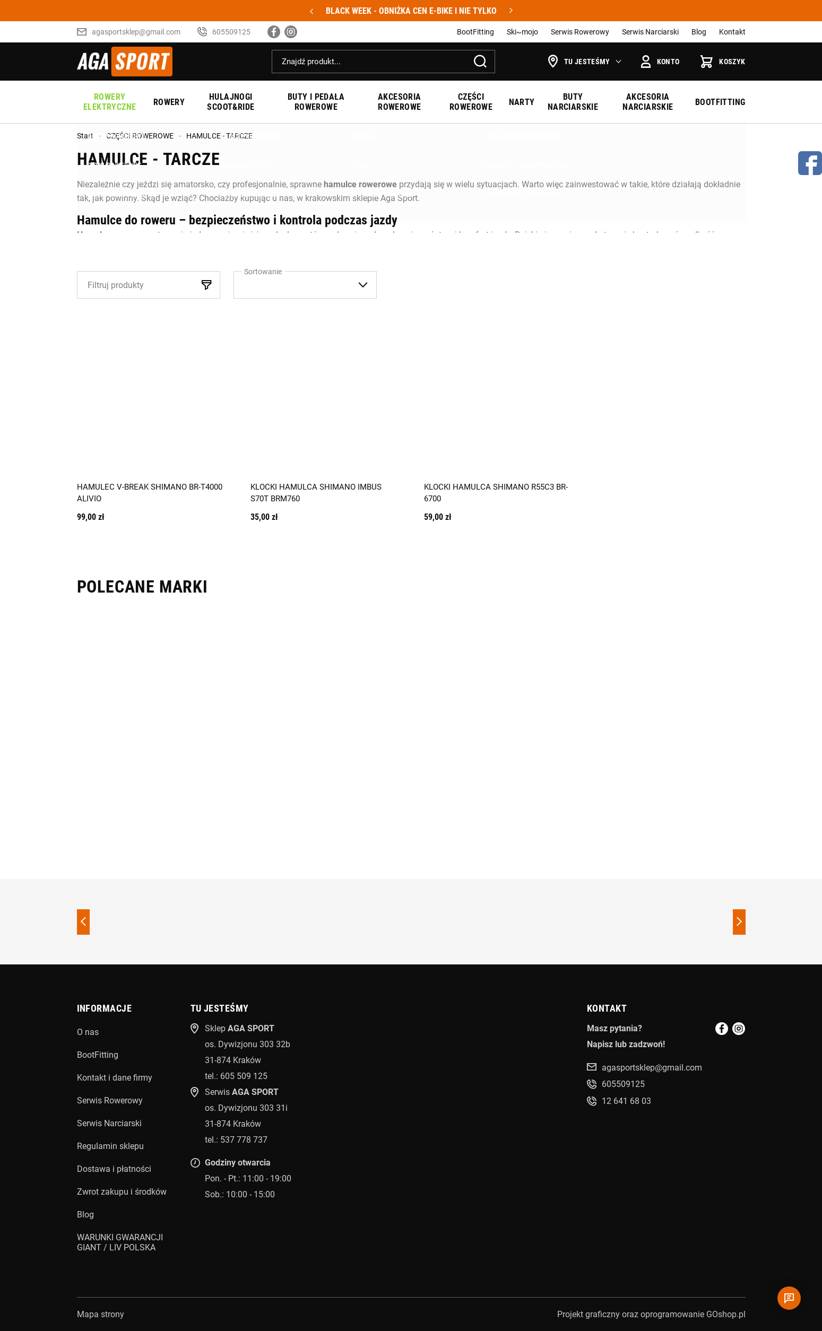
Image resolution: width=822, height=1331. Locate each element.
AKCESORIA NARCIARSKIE (647, 102)
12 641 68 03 (626, 1101)
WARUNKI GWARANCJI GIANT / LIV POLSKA (120, 1242)
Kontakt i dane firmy (114, 1078)
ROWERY (169, 102)
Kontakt (732, 32)
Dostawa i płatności (114, 1169)
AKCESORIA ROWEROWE (399, 102)
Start (85, 136)
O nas (88, 1032)
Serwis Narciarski (650, 32)
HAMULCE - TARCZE (219, 136)
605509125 (231, 32)
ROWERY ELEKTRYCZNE (109, 102)
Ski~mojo (522, 32)
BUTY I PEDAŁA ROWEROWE (316, 102)
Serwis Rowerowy (580, 32)
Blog (698, 32)
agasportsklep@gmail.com (136, 32)
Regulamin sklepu (110, 1146)
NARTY (522, 102)
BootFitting (475, 32)
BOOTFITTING (720, 102)
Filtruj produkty (116, 285)
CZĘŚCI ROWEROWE (470, 102)
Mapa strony (100, 1314)
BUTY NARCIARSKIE (573, 102)
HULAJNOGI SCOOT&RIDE (230, 102)
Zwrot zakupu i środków (122, 1192)
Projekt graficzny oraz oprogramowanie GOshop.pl (651, 1314)
